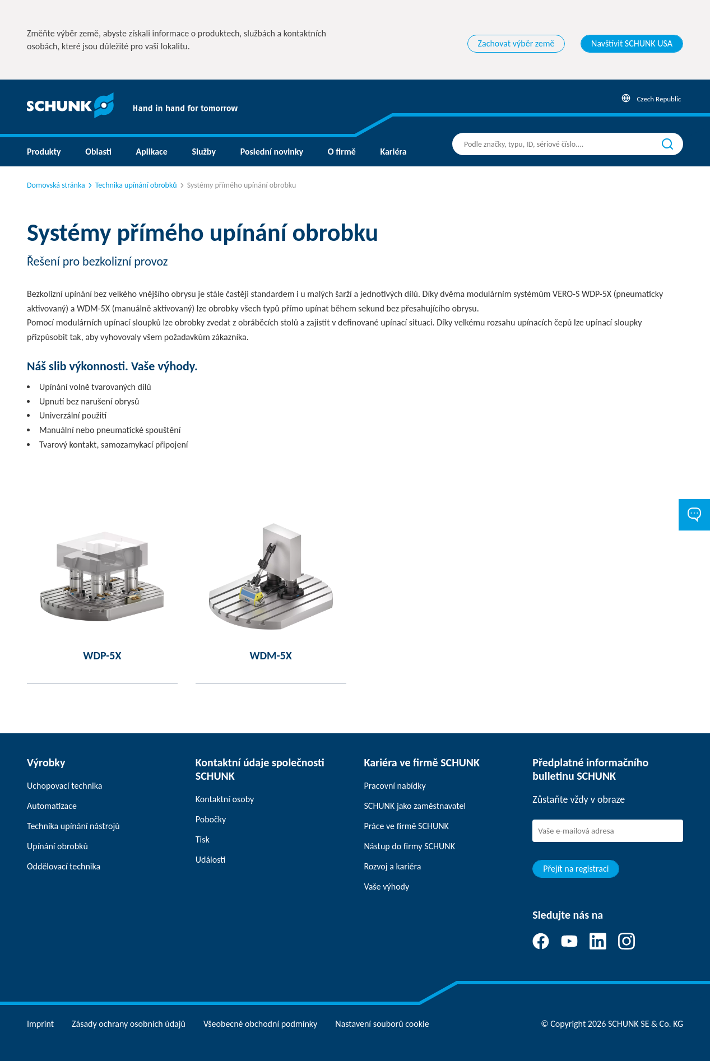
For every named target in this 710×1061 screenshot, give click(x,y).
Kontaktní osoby (225, 799)
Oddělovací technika (63, 866)
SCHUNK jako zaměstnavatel (415, 806)
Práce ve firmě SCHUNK (406, 826)
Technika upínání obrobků (131, 185)
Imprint (40, 1023)
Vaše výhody (387, 886)
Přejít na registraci (576, 868)
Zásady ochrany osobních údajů (128, 1023)
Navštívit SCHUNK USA (631, 43)
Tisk (203, 839)
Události (210, 859)
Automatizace (52, 806)
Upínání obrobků (57, 846)
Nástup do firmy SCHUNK (409, 846)
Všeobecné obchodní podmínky (260, 1023)
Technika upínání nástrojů (73, 826)
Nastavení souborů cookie (382, 1023)
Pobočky (211, 819)
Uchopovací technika (64, 785)
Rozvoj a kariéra (392, 866)
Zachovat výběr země (516, 43)
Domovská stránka (56, 185)
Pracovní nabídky (395, 785)
